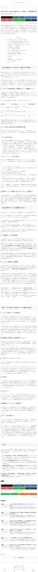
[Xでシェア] (7, 17)
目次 (17, 37)
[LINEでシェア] (19, 20)
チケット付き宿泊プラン (12, 62)
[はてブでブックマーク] (31, 17)
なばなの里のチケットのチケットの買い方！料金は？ (16, 39)
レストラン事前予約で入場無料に (14, 49)
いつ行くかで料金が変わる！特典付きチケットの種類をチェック (19, 41)
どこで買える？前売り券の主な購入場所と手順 (16, 42)
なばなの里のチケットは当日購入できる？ (14, 46)
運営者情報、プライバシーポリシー (19, 568)
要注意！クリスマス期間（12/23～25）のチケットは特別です (19, 44)
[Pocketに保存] (7, 20)
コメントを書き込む (19, 559)
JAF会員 (9, 57)
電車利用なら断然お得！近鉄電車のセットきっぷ (17, 54)
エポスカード (10, 58)
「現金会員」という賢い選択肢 (13, 47)
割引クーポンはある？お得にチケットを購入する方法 (16, 50)
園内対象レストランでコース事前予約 (15, 60)
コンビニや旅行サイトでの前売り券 (14, 52)
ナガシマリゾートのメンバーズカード (15, 55)
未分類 (2, 482)
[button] (31, 20)
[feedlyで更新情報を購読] (10, 495)
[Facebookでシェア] (19, 17)
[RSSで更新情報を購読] (28, 495)
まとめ (8, 63)
